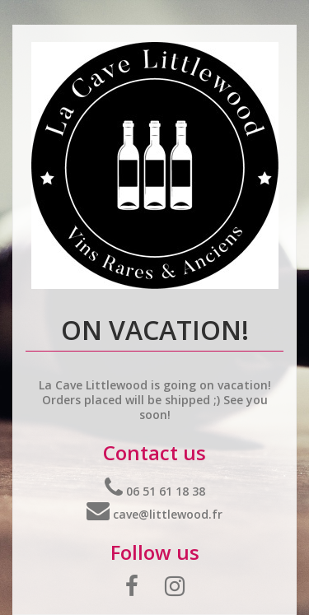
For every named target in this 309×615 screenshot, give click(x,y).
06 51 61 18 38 (155, 491)
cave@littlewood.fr (154, 514)
